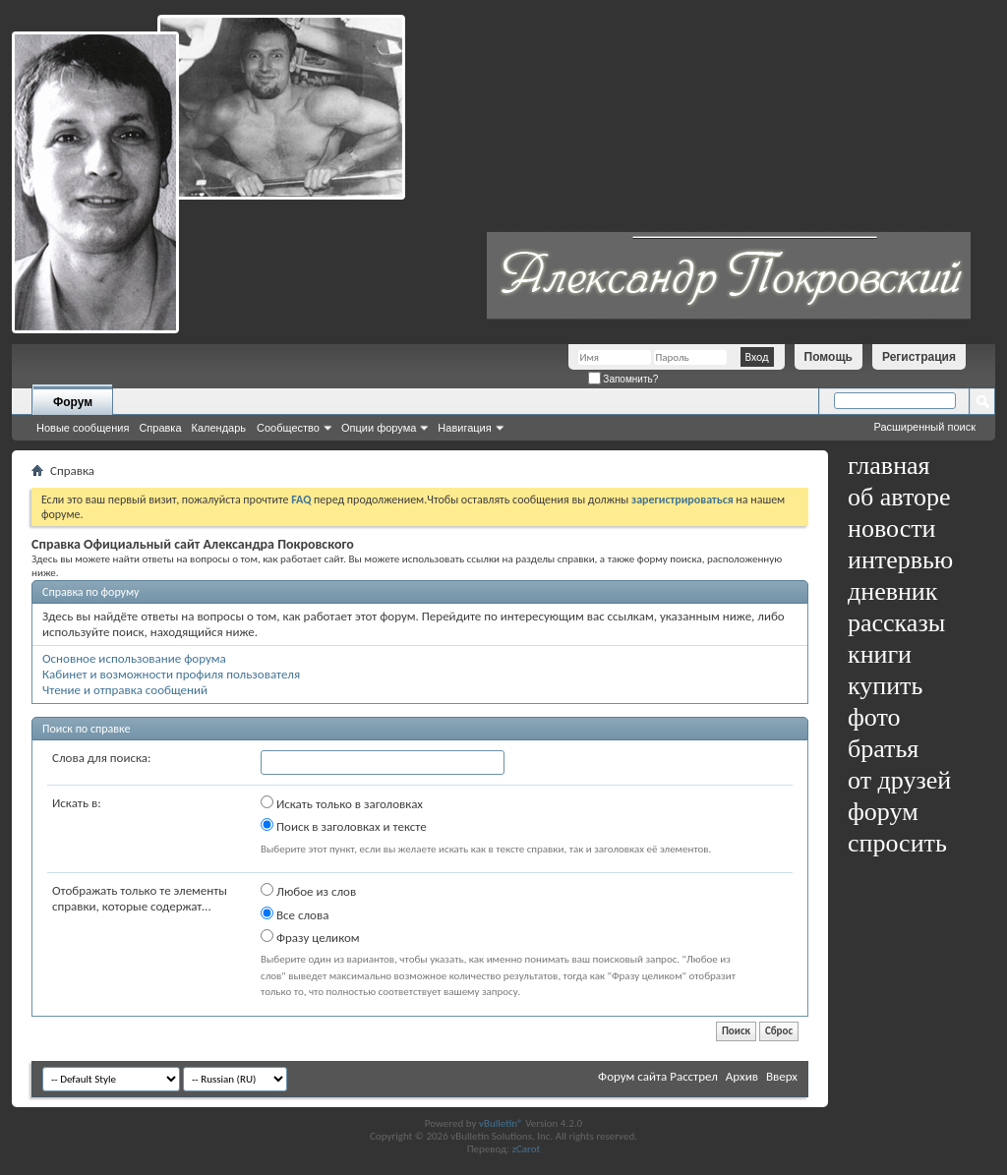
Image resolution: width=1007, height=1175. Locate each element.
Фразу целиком (310, 937)
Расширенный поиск (924, 427)
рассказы (896, 623)
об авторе (899, 497)
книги (880, 654)
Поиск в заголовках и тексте (344, 826)
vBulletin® (501, 1123)
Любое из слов (308, 891)
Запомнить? (623, 379)
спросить (897, 843)
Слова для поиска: (101, 757)
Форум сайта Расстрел (658, 1076)
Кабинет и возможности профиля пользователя (171, 674)
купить (885, 686)
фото (874, 717)
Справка (160, 428)
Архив (742, 1076)
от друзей (899, 780)
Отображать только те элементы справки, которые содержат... (139, 898)
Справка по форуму (90, 592)
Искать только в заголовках (342, 803)
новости (891, 528)
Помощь (828, 357)
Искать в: (76, 802)
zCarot (526, 1149)
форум (883, 811)
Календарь (219, 428)
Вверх (782, 1076)
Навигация (464, 428)
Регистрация (919, 357)
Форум (72, 402)
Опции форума (378, 428)
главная (889, 465)
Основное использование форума (134, 658)
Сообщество (288, 428)
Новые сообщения (82, 428)
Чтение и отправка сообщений (124, 689)
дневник (892, 591)
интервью (900, 560)
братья (883, 748)
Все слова (294, 914)
